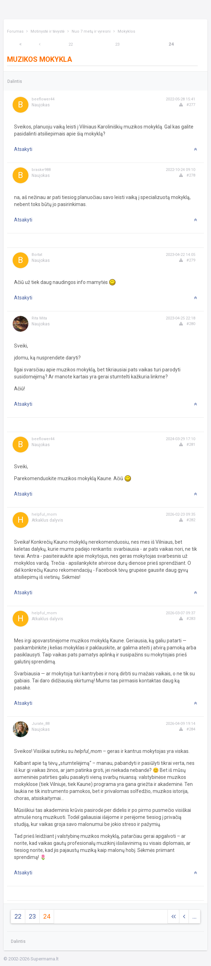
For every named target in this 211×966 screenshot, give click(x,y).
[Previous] (39, 44)
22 (70, 44)
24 (171, 44)
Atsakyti (23, 149)
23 (117, 44)
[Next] (20, 44)
